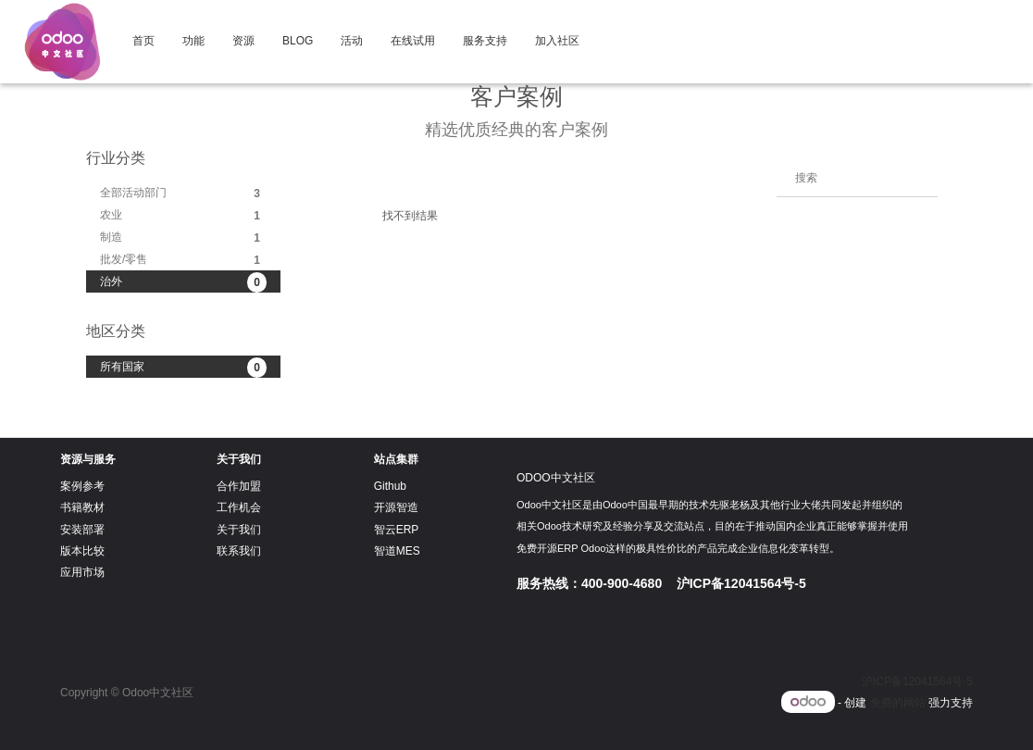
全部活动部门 (183, 193)
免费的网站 (898, 702)
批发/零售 (183, 260)
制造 (183, 238)
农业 (183, 216)
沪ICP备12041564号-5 (917, 681)
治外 (183, 282)
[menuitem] (143, 41)
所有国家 (183, 367)
